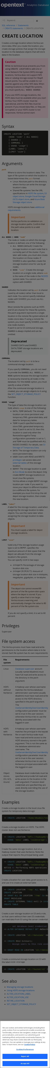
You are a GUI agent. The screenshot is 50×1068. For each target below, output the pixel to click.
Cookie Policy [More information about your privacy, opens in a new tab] (29, 1048)
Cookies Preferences (25, 1053)
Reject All (25, 1060)
